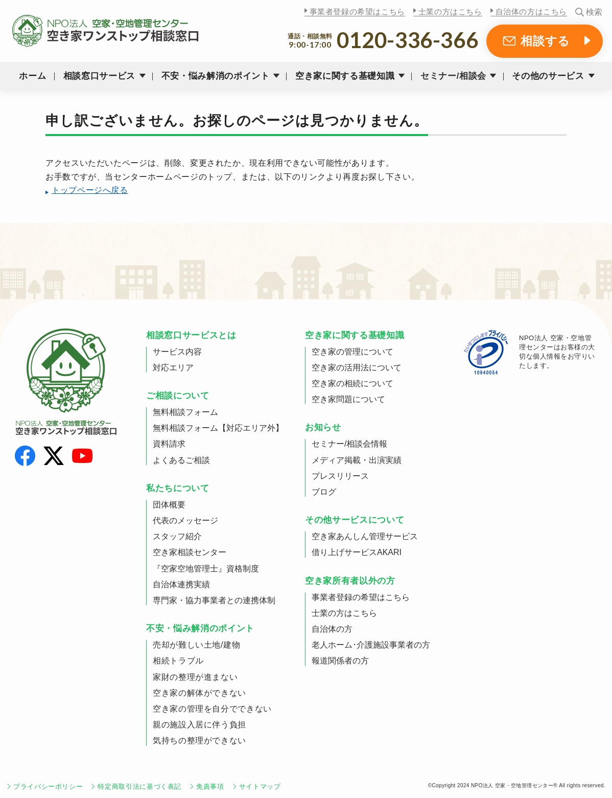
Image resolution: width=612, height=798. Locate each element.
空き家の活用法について (357, 367)
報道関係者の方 (340, 660)
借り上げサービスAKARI (357, 552)
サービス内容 (177, 351)
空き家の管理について (352, 351)
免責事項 (210, 786)
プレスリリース (340, 476)
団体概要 (169, 504)
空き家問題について (348, 399)
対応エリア (173, 367)
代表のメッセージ (185, 520)
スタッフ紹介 (177, 536)
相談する (545, 41)
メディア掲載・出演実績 (357, 460)
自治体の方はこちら (531, 11)
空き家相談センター (189, 552)
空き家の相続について (352, 383)
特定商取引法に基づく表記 (139, 786)
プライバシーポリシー (48, 786)
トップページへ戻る (90, 190)
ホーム (32, 76)
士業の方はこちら (450, 11)
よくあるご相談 (181, 460)
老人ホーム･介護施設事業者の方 (371, 644)
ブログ (324, 491)
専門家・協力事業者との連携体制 (214, 600)
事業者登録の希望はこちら (357, 11)
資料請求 (169, 443)
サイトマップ (260, 786)
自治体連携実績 (181, 584)
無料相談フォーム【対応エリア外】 (218, 428)
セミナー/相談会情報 (349, 443)
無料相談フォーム (185, 412)
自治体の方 (332, 629)
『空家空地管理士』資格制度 (206, 568)
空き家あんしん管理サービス (365, 536)
